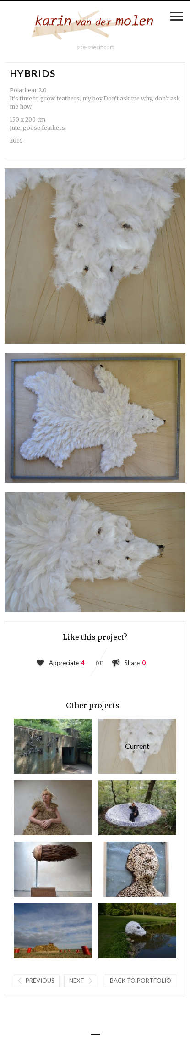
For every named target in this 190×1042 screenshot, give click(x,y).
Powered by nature (53, 869)
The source (137, 807)
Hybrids (137, 746)
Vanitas (137, 930)
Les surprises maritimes (53, 930)
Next (76, 980)
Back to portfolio (140, 980)
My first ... (53, 807)
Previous (40, 980)
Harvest (53, 746)
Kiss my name (137, 869)
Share (132, 662)
